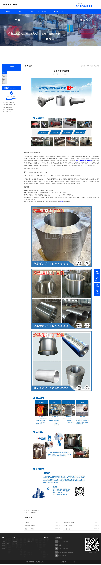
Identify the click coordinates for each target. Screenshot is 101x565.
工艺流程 (29, 541)
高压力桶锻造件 (32, 513)
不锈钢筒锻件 (9, 78)
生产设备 (15, 544)
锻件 (20, 11)
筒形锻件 (8, 83)
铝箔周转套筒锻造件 (30, 526)
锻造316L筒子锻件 (29, 529)
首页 (88, 66)
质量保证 (15, 541)
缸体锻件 (8, 88)
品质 (32, 11)
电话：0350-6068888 (63, 545)
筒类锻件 (8, 74)
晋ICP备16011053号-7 (70, 562)
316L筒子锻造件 (68, 526)
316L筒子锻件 (67, 529)
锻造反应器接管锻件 (33, 511)
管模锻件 (27, 523)
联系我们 (56, 11)
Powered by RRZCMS (54, 562)
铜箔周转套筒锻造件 (69, 523)
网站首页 (8, 11)
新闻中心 (44, 11)
